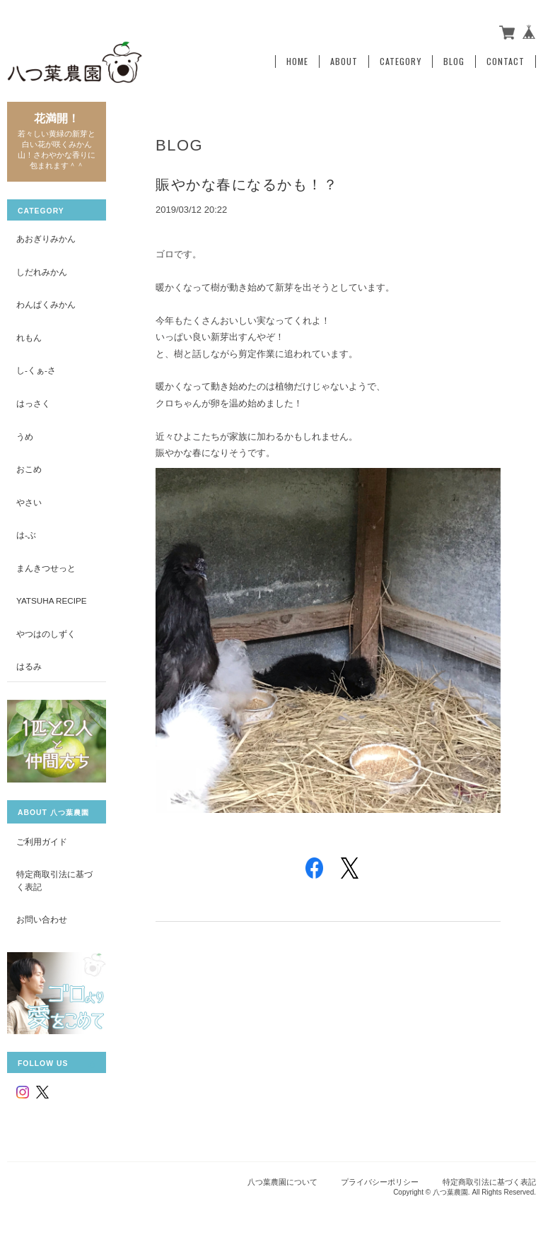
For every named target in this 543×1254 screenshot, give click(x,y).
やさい (29, 502)
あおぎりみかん (46, 238)
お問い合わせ (41, 919)
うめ (24, 436)
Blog (454, 61)
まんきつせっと (46, 568)
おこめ (29, 469)
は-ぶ (26, 534)
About (344, 61)
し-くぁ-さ (36, 370)
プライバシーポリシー (380, 1182)
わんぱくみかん (46, 304)
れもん (29, 337)
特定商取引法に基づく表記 (54, 880)
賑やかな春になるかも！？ (247, 184)
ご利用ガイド (41, 841)
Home (297, 61)
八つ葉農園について (282, 1182)
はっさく (33, 403)
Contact (505, 61)
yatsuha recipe (51, 600)
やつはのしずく (46, 633)
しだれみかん (41, 271)
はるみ (29, 666)
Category (400, 61)
